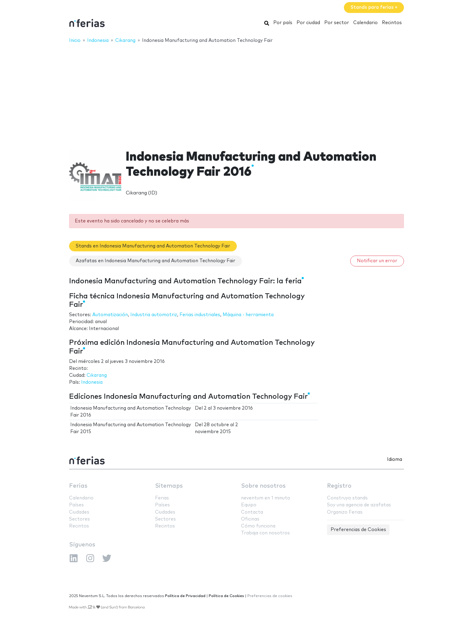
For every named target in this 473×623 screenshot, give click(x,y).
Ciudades (79, 512)
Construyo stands (347, 498)
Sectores (79, 519)
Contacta (252, 512)
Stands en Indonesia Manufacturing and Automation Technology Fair (153, 246)
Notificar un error (377, 261)
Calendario (365, 22)
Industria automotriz (153, 315)
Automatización (110, 315)
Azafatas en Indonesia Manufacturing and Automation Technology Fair (155, 261)
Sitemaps (169, 486)
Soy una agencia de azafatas (359, 505)
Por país (282, 22)
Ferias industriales (199, 315)
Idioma (394, 459)
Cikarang (97, 375)
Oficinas (250, 519)
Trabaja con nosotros (265, 533)
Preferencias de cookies (269, 596)
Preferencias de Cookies (358, 529)
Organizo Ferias (345, 512)
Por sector (336, 22)
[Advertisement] (236, 92)
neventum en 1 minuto (265, 498)
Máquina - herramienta (248, 315)
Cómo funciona (258, 526)
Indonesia (92, 382)
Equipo (248, 505)
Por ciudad (308, 22)
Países (76, 505)
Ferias (78, 486)
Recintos (392, 22)
